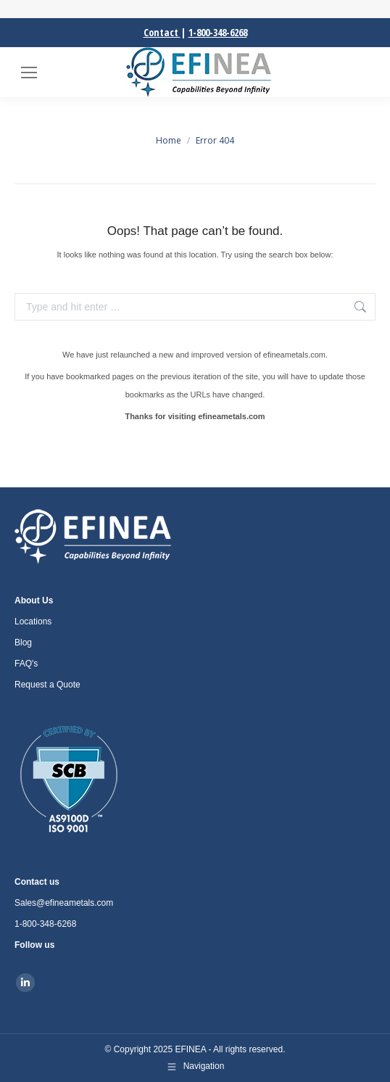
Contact (162, 32)
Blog (23, 642)
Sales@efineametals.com (63, 903)
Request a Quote (47, 685)
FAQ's (26, 663)
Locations (32, 621)
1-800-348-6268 (217, 32)
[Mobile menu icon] (28, 72)
